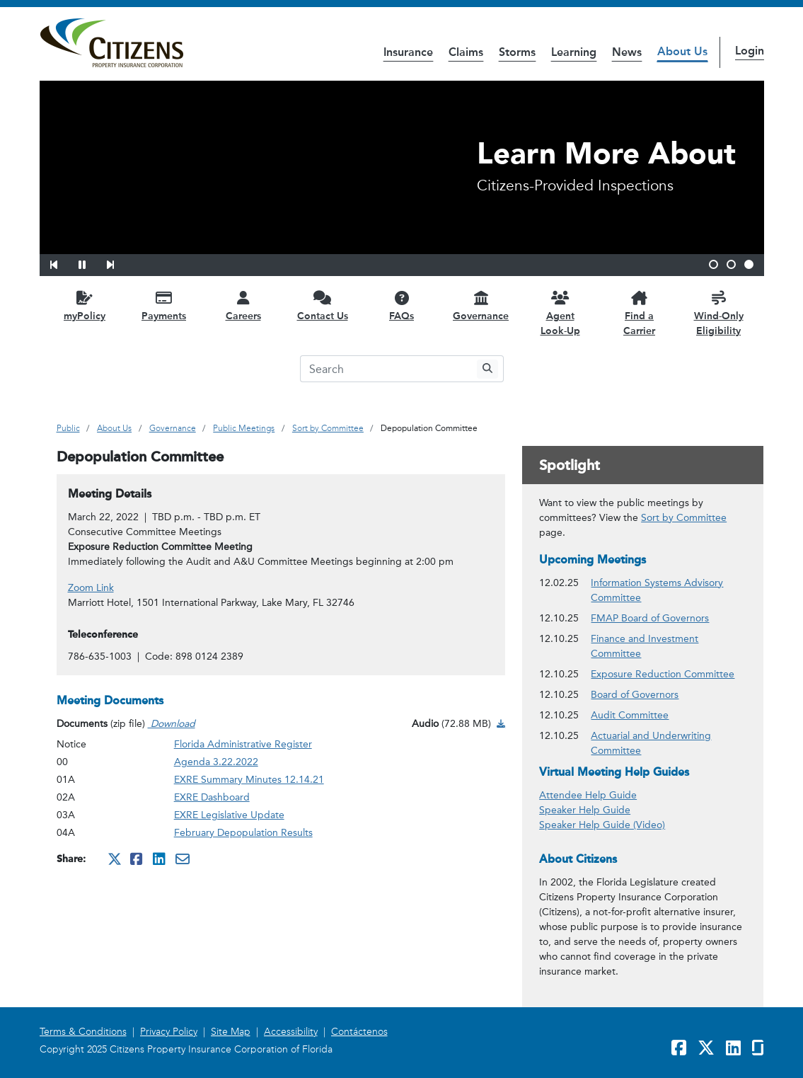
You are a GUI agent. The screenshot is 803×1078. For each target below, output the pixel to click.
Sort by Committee (684, 518)
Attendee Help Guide (588, 795)
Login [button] (749, 50)
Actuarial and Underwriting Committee (668, 743)
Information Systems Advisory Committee (668, 590)
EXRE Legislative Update (229, 815)
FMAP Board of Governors (650, 617)
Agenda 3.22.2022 (216, 762)
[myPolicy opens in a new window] (85, 305)
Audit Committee (630, 714)
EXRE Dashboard (212, 797)
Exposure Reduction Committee (662, 673)
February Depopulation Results (243, 833)
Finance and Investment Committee (668, 646)
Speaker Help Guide (584, 810)
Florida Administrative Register (243, 744)
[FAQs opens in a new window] (402, 305)
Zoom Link (91, 588)
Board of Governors (634, 694)
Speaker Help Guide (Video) (602, 825)
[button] (63, 262)
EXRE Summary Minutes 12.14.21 (249, 780)
